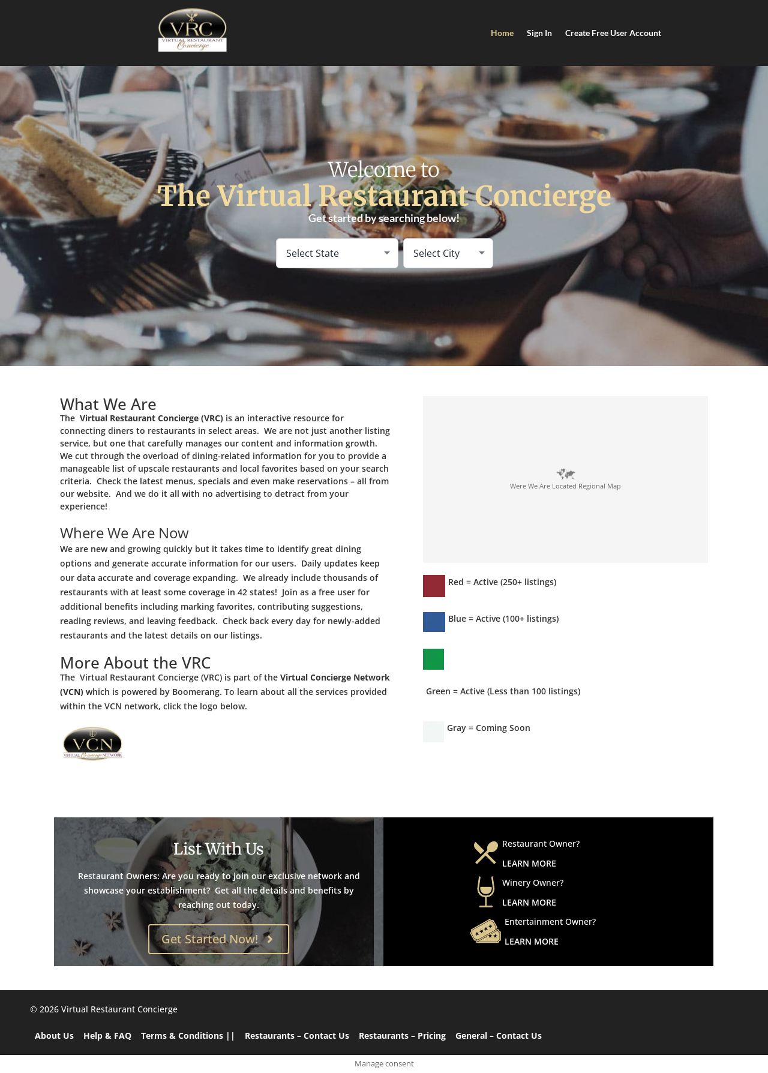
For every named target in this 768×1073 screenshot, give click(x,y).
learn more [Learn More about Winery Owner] (529, 902)
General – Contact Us (498, 1035)
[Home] (192, 30)
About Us (54, 1035)
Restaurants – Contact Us (297, 1035)
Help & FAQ (107, 1035)
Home (502, 33)
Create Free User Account (613, 33)
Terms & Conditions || (188, 1035)
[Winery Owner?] (486, 891)
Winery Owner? (532, 882)
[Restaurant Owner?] (486, 852)
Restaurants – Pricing (402, 1035)
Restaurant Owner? (541, 843)
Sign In (539, 33)
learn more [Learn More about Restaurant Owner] (529, 863)
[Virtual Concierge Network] (150, 745)
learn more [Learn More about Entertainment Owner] (532, 941)
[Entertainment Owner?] (485, 931)
